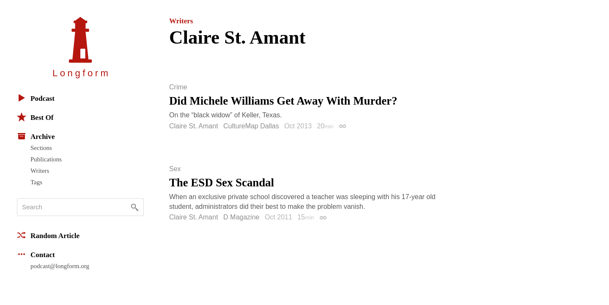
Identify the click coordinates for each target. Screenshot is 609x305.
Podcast (36, 98)
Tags (36, 182)
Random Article (48, 235)
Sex (175, 169)
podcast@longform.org (59, 266)
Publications (46, 159)
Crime (178, 87)
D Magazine (241, 217)
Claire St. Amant (193, 126)
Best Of (35, 117)
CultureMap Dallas (251, 126)
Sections (41, 147)
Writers (39, 170)
